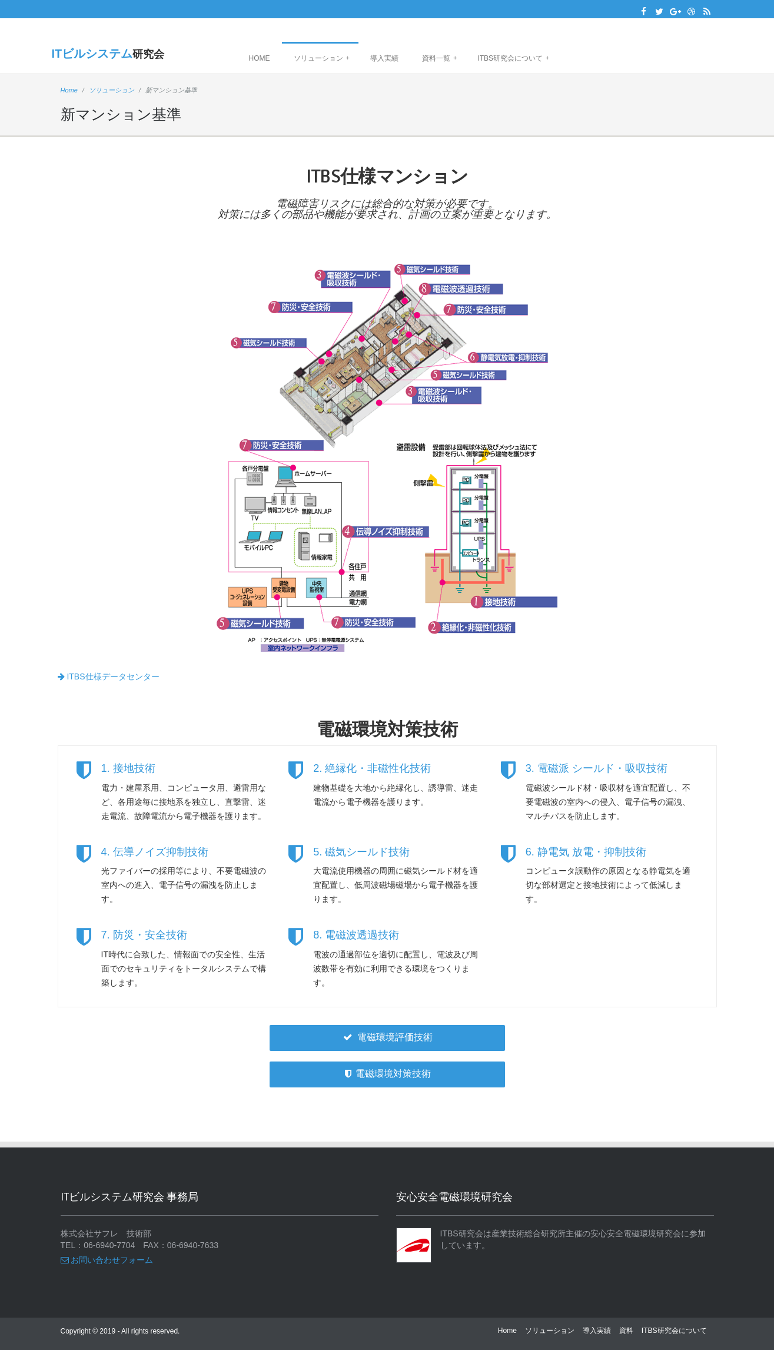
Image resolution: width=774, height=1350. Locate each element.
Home (259, 58)
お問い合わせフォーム (107, 1260)
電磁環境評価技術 (386, 1037)
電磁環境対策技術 (387, 1074)
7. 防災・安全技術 (144, 935)
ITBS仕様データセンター (109, 676)
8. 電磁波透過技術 (356, 935)
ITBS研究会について (513, 58)
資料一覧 (439, 58)
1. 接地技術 (128, 768)
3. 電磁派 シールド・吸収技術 (596, 768)
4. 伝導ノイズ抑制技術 (154, 852)
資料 (626, 1330)
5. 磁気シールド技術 (361, 852)
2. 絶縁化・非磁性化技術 (372, 768)
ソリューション (322, 58)
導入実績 (384, 58)
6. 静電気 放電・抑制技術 (586, 852)
